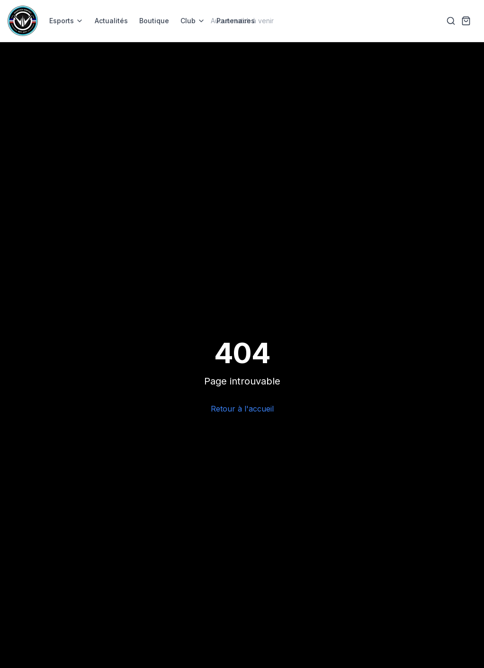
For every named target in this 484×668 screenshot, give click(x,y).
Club (192, 21)
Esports (66, 21)
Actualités (111, 21)
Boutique (154, 21)
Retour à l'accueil (242, 408)
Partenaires (235, 21)
